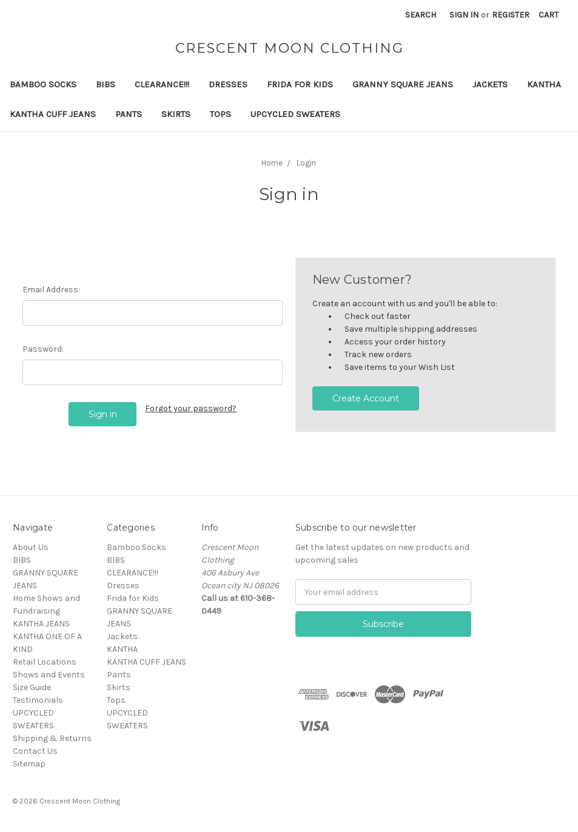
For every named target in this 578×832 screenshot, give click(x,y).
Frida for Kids (300, 84)
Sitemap (29, 764)
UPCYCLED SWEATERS (295, 114)
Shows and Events (49, 674)
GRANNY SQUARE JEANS (402, 84)
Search (420, 15)
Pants (128, 114)
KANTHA (544, 84)
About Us (31, 547)
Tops (220, 114)
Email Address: (51, 289)
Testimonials (38, 700)
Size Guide (32, 687)
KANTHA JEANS (41, 624)
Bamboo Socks (43, 84)
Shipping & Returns (52, 738)
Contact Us (35, 751)
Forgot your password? (191, 408)
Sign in (464, 15)
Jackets (490, 84)
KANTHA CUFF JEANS (53, 114)
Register (510, 15)
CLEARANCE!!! (162, 84)
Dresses (228, 84)
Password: (43, 349)
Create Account (365, 398)
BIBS (105, 84)
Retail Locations (44, 662)
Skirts (175, 114)
